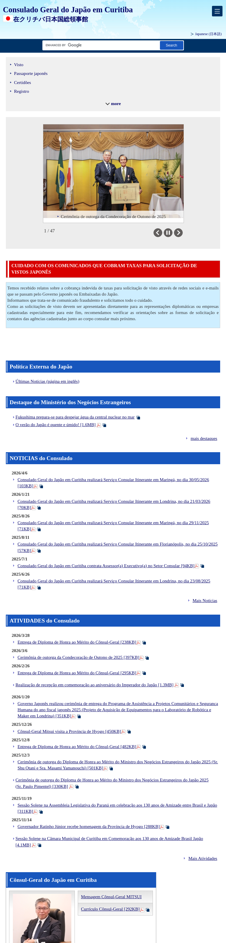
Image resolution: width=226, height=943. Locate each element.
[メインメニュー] (217, 11)
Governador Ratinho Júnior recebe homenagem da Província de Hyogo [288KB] (89, 826)
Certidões (22, 82)
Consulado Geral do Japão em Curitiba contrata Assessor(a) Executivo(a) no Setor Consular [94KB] (106, 565)
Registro (21, 91)
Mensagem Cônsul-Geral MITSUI (111, 896)
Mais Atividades (202, 858)
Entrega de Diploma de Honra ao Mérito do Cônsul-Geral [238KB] (77, 642)
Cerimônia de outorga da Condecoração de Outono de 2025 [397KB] (78, 657)
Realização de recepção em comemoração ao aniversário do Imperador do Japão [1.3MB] (94, 685)
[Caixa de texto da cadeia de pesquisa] (100, 45)
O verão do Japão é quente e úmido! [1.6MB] (55, 424)
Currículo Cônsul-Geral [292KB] (110, 909)
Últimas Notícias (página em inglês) (47, 381)
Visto (18, 64)
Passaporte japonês (31, 73)
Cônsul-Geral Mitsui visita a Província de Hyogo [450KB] (69, 731)
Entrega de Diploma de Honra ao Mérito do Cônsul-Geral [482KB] (77, 746)
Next (182, 233)
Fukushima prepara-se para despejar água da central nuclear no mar (74, 417)
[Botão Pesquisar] (171, 45)
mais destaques (204, 438)
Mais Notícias (205, 600)
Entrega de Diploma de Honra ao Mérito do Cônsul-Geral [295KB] (77, 673)
